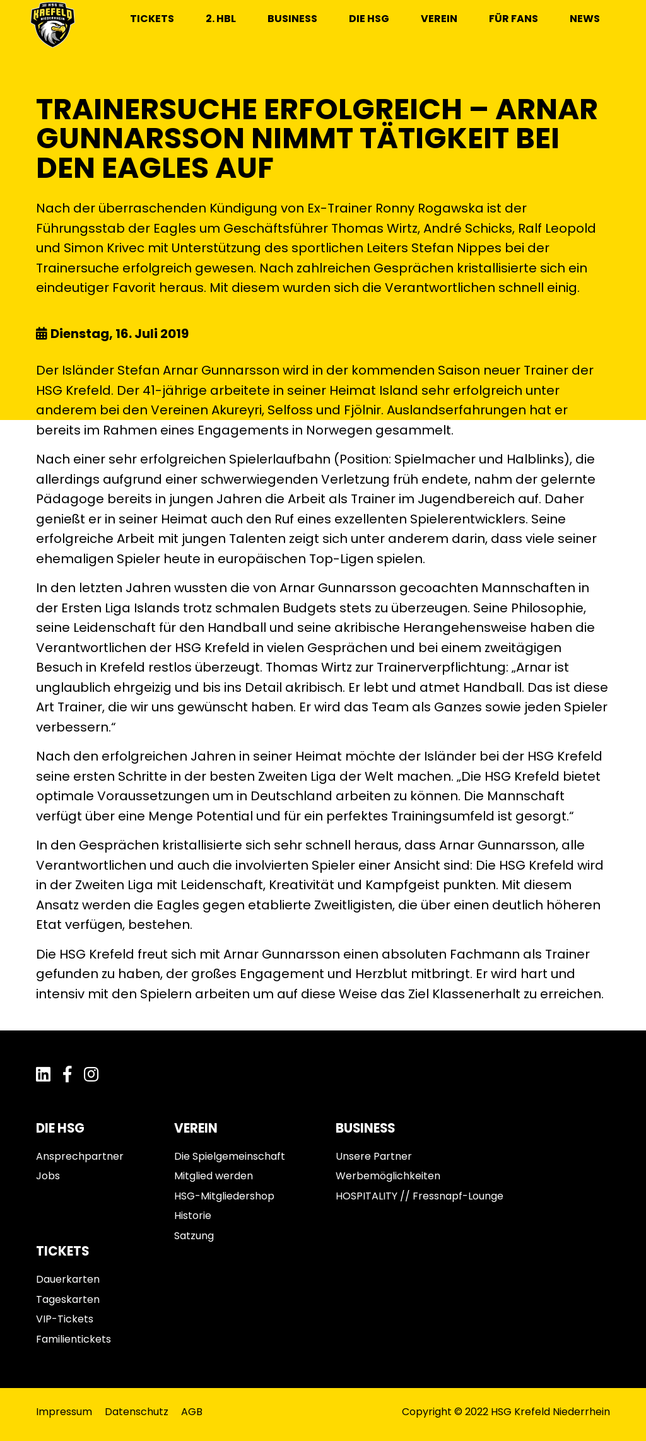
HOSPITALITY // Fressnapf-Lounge (419, 1196)
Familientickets (73, 1339)
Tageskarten (68, 1299)
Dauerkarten (68, 1279)
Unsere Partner (374, 1156)
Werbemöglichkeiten (388, 1176)
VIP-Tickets (64, 1319)
